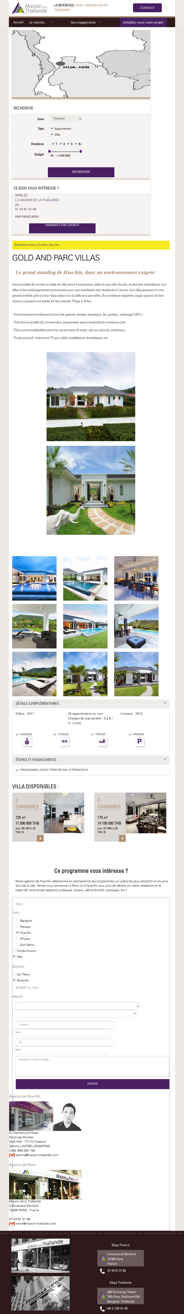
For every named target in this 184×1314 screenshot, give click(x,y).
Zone (40, 119)
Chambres (37, 144)
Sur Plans (23, 974)
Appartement (63, 129)
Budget (39, 154)
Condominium (26, 951)
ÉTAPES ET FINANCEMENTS (36, 760)
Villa (57, 135)
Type (41, 129)
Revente (23, 980)
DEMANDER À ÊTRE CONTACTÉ (62, 225)
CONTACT (147, 8)
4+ (79, 144)
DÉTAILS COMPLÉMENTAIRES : (38, 704)
